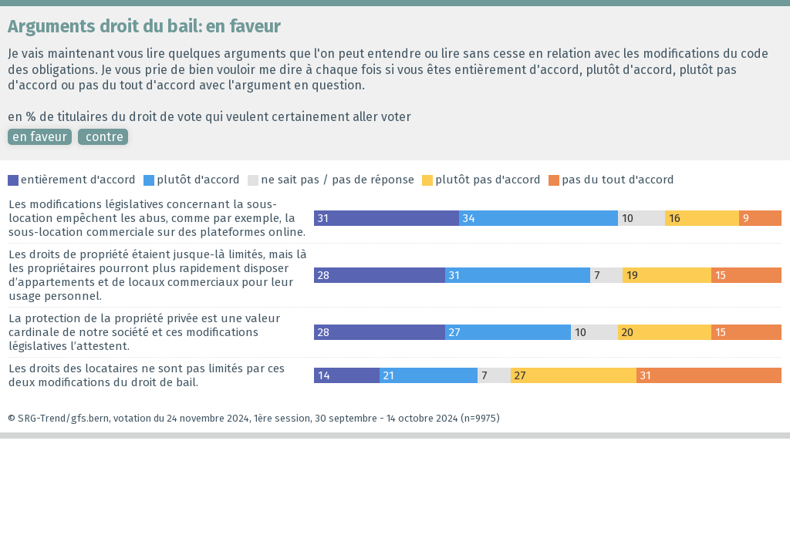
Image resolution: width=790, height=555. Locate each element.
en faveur (39, 137)
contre (103, 137)
